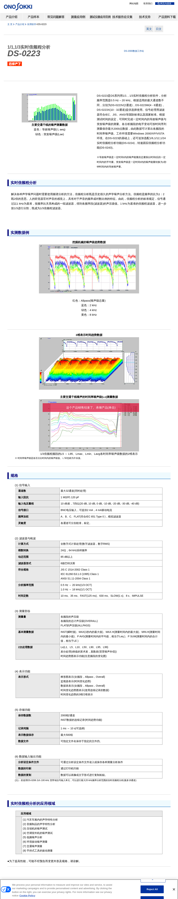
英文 (149, 28)
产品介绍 (20, 24)
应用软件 (31, 24)
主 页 (9, 24)
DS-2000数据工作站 (134, 51)
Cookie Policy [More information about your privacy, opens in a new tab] (27, 897)
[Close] (174, 891)
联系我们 (148, 3)
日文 (158, 28)
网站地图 (133, 3)
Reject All (152, 891)
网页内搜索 (164, 3)
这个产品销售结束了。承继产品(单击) (91, 407)
